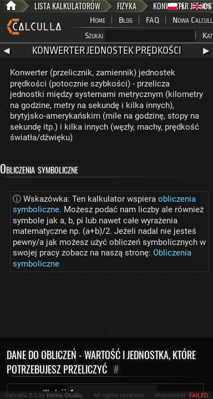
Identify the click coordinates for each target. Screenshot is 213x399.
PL (177, 6)
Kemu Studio (64, 395)
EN (201, 6)
